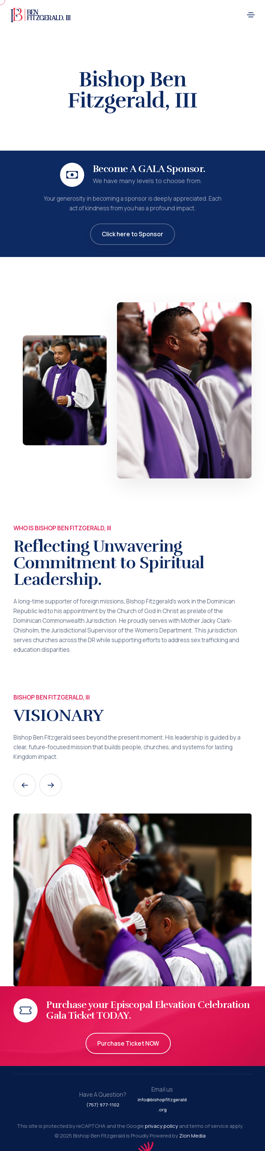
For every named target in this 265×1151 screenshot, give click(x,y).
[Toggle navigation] (251, 14)
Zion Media (192, 1135)
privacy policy (161, 1126)
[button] (24, 785)
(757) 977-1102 (102, 1105)
